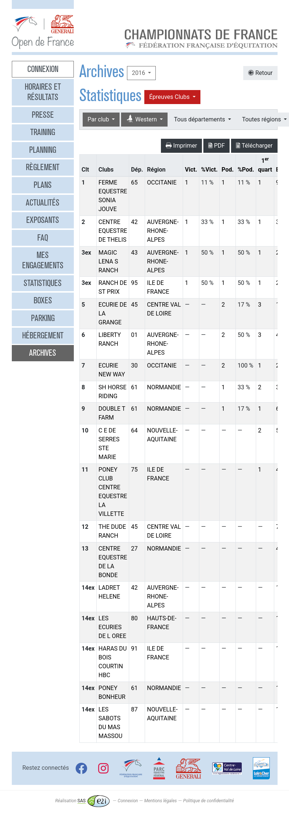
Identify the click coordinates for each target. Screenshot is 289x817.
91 (134, 648)
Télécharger (254, 145)
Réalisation (82, 800)
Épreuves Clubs (170, 96)
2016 (139, 72)
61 (134, 387)
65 (134, 182)
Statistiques (43, 283)
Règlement (42, 167)
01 (134, 334)
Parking (43, 318)
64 (134, 430)
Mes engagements (42, 260)
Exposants (42, 220)
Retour (260, 72)
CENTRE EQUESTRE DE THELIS (113, 230)
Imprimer (181, 145)
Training (42, 132)
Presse (43, 115)
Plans (43, 185)
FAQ (42, 237)
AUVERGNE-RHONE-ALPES (163, 230)
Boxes (43, 300)
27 (134, 548)
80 (134, 618)
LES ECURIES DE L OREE (112, 627)
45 (134, 304)
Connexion (42, 69)
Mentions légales (160, 800)
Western (142, 119)
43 (134, 252)
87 (134, 709)
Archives (42, 353)
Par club (98, 119)
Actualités (42, 202)
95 (134, 282)
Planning (42, 150)
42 (134, 221)
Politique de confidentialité (208, 800)
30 (134, 365)
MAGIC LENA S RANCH (108, 261)
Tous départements (200, 119)
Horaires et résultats (43, 92)
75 (134, 469)
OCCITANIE (161, 182)
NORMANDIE (164, 387)
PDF (216, 145)
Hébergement (42, 335)
